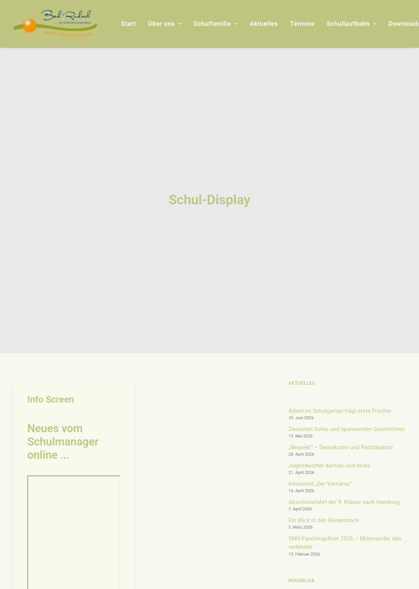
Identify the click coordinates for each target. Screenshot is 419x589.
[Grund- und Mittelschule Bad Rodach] (55, 24)
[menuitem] (128, 24)
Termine (302, 23)
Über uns (164, 23)
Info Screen (50, 263)
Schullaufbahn (351, 23)
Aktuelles (264, 23)
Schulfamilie (216, 23)
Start (128, 23)
